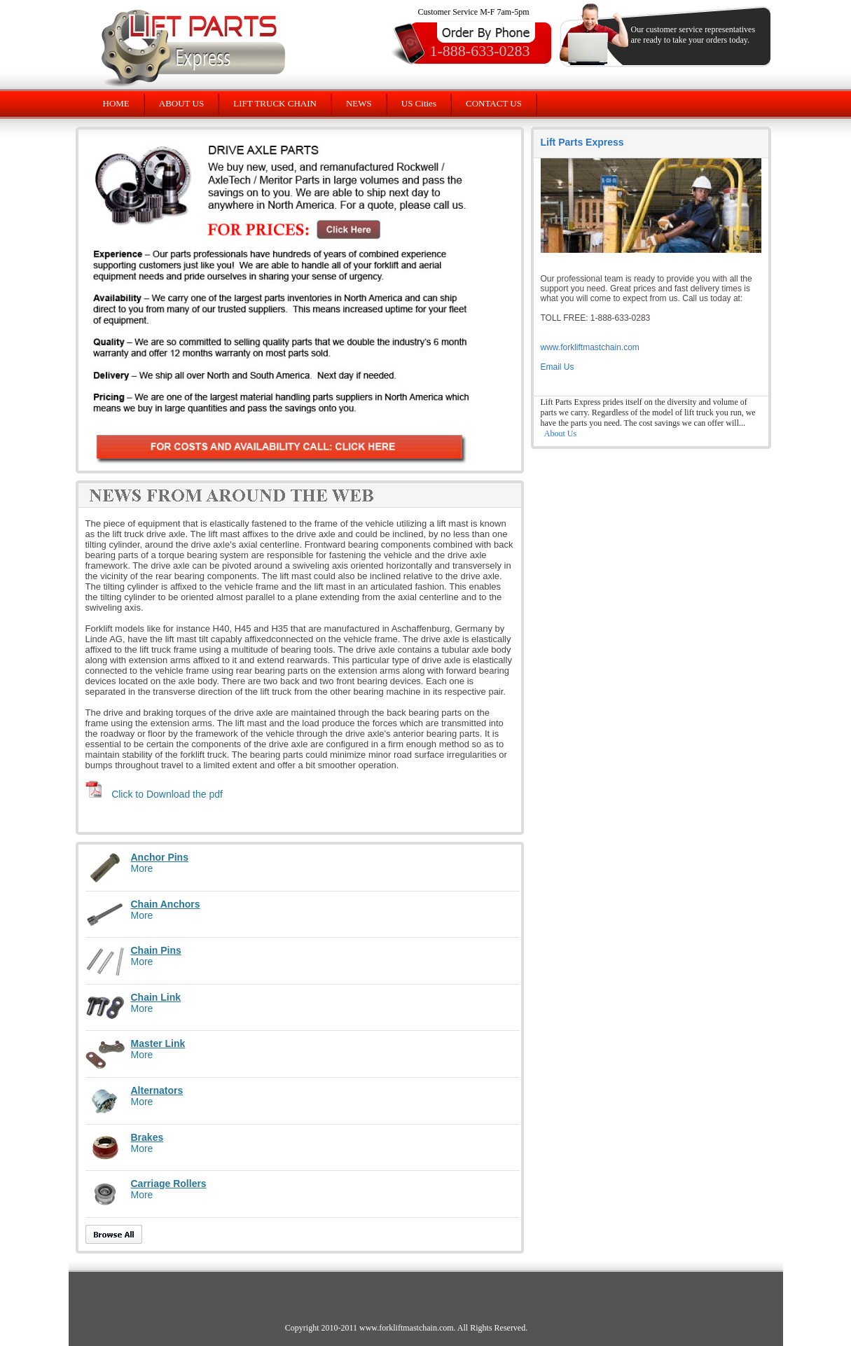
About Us (560, 433)
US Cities (418, 103)
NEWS (359, 103)
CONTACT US (494, 103)
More (142, 868)
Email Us (557, 367)
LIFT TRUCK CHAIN (275, 103)
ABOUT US (181, 103)
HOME (116, 103)
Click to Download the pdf (167, 794)
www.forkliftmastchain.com (590, 347)
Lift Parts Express (582, 142)
